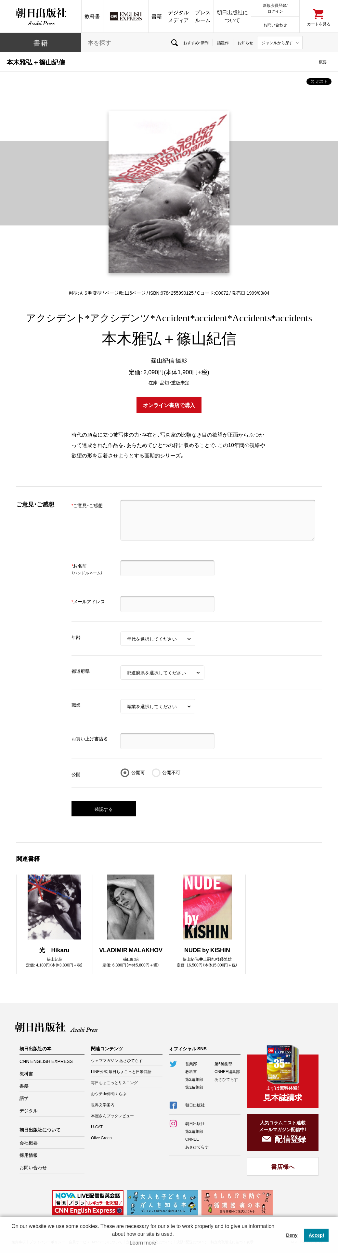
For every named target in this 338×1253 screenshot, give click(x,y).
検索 (174, 42)
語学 (24, 1098)
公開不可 (171, 772)
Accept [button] (316, 1235)
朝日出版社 (40, 16)
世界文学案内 (102, 1104)
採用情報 (29, 1155)
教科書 (92, 16)
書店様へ (282, 1166)
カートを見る (319, 23)
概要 (323, 62)
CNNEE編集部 (227, 1071)
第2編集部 (194, 1079)
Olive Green (101, 1138)
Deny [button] (291, 1235)
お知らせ (245, 42)
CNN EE (125, 16)
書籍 (156, 16)
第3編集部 (194, 1087)
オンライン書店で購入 (169, 405)
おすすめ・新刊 (196, 42)
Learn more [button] (143, 1243)
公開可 (138, 772)
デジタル (29, 1110)
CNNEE (192, 1139)
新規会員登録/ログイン (275, 8)
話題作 (223, 42)
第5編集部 (223, 1064)
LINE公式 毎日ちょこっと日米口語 (121, 1071)
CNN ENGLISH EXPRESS (46, 1061)
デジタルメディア (178, 16)
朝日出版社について (232, 16)
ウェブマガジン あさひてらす (117, 1060)
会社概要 (29, 1142)
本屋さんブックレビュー (112, 1116)
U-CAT (97, 1127)
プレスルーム (203, 16)
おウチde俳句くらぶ (108, 1093)
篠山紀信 (162, 360)
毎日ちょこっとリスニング (114, 1082)
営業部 (191, 1064)
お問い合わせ (275, 24)
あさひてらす (226, 1079)
